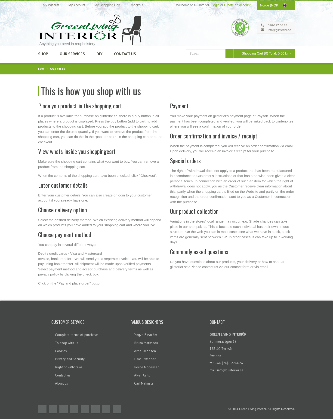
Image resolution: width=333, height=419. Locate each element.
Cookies (61, 351)
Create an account (237, 5)
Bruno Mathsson (146, 343)
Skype (106, 409)
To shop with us (66, 343)
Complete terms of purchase (76, 335)
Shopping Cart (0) (261, 53)
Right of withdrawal (69, 367)
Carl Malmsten (144, 383)
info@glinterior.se (279, 30)
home (41, 69)
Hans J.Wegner (145, 359)
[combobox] (205, 53)
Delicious (74, 409)
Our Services (72, 53)
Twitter (53, 409)
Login (215, 5)
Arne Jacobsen (145, 351)
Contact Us (125, 53)
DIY (99, 53)
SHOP (43, 53)
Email (117, 409)
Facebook (42, 409)
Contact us (63, 375)
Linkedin (85, 409)
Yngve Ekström (145, 335)
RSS (63, 409)
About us (61, 383)
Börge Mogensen (146, 367)
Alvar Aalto (142, 375)
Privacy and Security (70, 359)
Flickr (95, 409)
